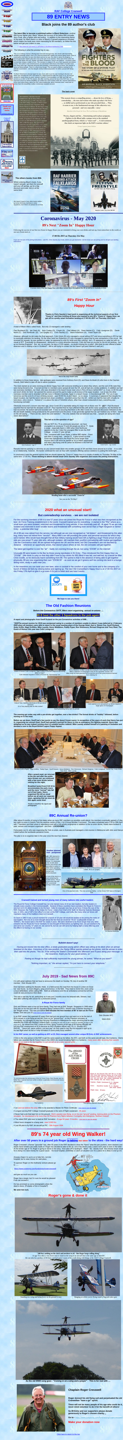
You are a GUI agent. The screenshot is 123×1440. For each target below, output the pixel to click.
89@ (3, 113)
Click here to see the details (42, 1013)
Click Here (7, 101)
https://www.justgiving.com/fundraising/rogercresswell (35, 1169)
